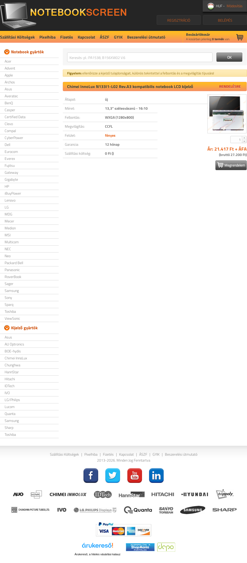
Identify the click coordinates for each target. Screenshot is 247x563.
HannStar (12, 372)
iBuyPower (13, 193)
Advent (10, 68)
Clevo (9, 123)
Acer (8, 61)
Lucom (10, 406)
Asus (8, 89)
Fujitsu (10, 165)
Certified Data (15, 116)
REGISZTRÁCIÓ (178, 20)
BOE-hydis (13, 351)
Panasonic (12, 269)
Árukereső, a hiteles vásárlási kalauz (98, 554)
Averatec (11, 96)
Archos (10, 82)
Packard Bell (14, 262)
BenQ (9, 103)
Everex (10, 158)
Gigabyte (11, 179)
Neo (8, 255)
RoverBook (13, 276)
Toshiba (10, 311)
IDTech (9, 385)
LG (7, 207)
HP (7, 186)
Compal (10, 130)
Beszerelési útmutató (146, 37)
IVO (7, 392)
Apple (9, 75)
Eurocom (11, 151)
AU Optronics (14, 344)
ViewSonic (12, 318)
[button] (244, 138)
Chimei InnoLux (16, 358)
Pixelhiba (47, 37)
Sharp (9, 427)
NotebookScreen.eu (63, 15)
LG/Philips (12, 399)
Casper (10, 109)
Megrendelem (231, 165)
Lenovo (10, 200)
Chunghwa (12, 365)
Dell (7, 144)
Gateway (11, 172)
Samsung (12, 290)
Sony (8, 297)
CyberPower (14, 137)
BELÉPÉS (225, 20)
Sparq (9, 304)
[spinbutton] (236, 139)
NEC (8, 249)
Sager (9, 283)
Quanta (10, 413)
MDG (8, 214)
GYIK (118, 37)
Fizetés (66, 37)
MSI (8, 235)
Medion (10, 228)
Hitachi (10, 379)
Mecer (9, 221)
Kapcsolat (86, 37)
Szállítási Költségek (17, 37)
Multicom (12, 242)
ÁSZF (104, 37)
